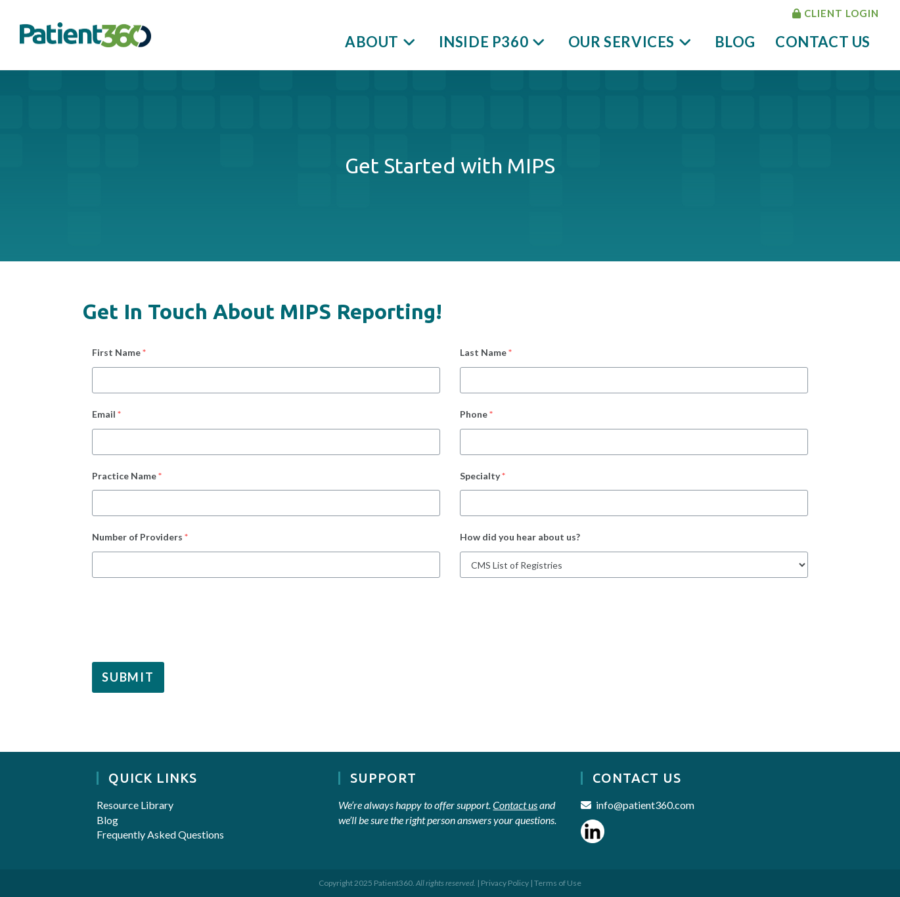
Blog (107, 820)
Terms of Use (557, 883)
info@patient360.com (645, 805)
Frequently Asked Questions (160, 834)
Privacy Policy (505, 883)
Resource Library (135, 805)
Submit (128, 677)
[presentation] (182, 616)
